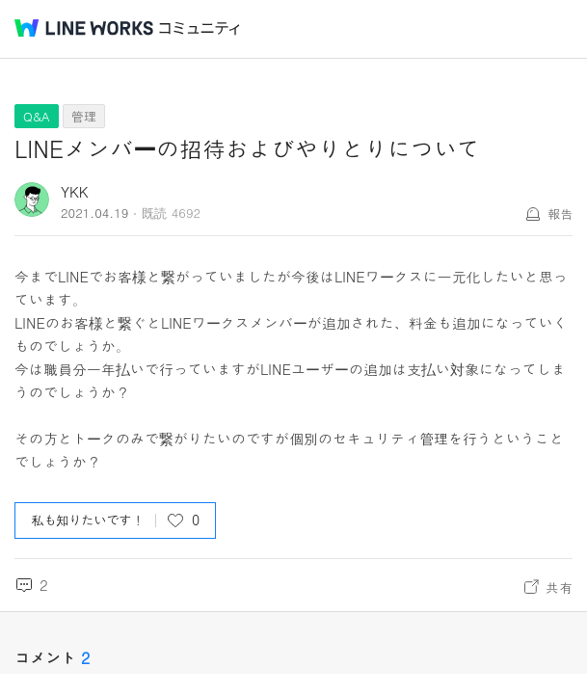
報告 (560, 213)
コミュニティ (199, 28)
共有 (559, 587)
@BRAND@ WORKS (83, 28)
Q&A (36, 116)
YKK (75, 191)
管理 (83, 116)
